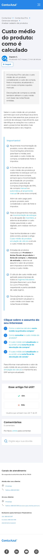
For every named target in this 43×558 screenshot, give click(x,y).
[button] (38, 5)
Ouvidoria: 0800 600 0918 (9, 520)
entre (14, 431)
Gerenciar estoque (10, 21)
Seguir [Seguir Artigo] (8, 64)
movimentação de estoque (24, 215)
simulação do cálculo (13, 370)
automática (15, 191)
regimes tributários (26, 279)
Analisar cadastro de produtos (15, 23)
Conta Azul (6, 18)
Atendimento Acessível (9, 523)
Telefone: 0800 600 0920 (12, 490)
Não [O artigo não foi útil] (23, 405)
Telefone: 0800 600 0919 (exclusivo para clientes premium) (22, 506)
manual (23, 188)
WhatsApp (8, 486)
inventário (30, 218)
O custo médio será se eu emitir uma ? (23, 344)
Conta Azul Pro (21, 18)
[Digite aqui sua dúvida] (21, 441)
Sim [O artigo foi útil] (23, 396)
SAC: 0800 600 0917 (7, 516)
